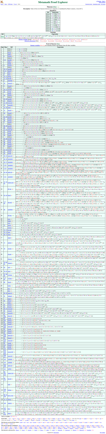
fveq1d (9, 101)
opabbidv (10, 209)
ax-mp (9, 230)
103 (5, 326)
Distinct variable (23, 39)
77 (4, 242)
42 (4, 172)
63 (4, 195)
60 (6, 172)
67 (4, 274)
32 (6, 182)
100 (5, 316)
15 (6, 76)
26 (6, 99)
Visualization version (96, 4)
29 (4, 105)
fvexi (9, 72)
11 (6, 69)
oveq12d (10, 103)
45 (4, 138)
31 (4, 110)
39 (6, 126)
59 (5, 168)
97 (6, 308)
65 (4, 203)
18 (4, 83)
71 (4, 225)
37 (4, 129)
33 (4, 117)
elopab (9, 254)
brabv (9, 285)
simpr (9, 61)
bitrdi (9, 195)
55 (6, 156)
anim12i (10, 293)
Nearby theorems (102, 2)
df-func (10, 215)
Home (6, 4)
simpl (9, 54)
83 (6, 271)
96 (4, 308)
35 (4, 118)
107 (5, 331)
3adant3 (10, 296)
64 (6, 195)
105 (5, 327)
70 (4, 232)
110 (5, 340)
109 (5, 336)
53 (4, 151)
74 (6, 232)
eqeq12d (10, 129)
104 (5, 324)
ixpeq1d (10, 83)
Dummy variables (35, 45)
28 (6, 103)
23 (4, 103)
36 (4, 120)
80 (6, 262)
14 (4, 76)
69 (4, 234)
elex (9, 288)
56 (6, 159)
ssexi (9, 271)
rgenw (9, 225)
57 (6, 162)
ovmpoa (10, 275)
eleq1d (9, 300)
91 (4, 296)
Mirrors (2, 4)
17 (4, 182)
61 (5, 177)
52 (6, 149)
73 (6, 230)
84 (4, 275)
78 (4, 248)
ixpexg (9, 227)
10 (4, 69)
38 (4, 126)
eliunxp (10, 259)
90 (6, 293)
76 (4, 271)
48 (4, 142)
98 (4, 311)
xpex (9, 232)
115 (5, 348)
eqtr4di (10, 60)
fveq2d (9, 56)
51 (4, 149)
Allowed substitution (30, 41)
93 (4, 300)
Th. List (15, 4)
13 (4, 78)
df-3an (9, 189)
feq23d (9, 71)
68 (6, 274)
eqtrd (9, 107)
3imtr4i (10, 263)
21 (6, 89)
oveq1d (10, 311)
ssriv (9, 267)
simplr (9, 63)
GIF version (103, 4)
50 (4, 156)
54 (4, 153)
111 (5, 341)
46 (6, 138)
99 (4, 313)
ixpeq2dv (10, 105)
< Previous (98, 1)
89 (4, 293)
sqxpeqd (10, 80)
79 (4, 262)
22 (4, 91)
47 (4, 140)
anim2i (9, 242)
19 (4, 107)
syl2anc (10, 278)
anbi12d (10, 172)
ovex (9, 219)
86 (4, 282)
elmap (9, 76)
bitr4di (9, 78)
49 (4, 144)
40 (4, 127)
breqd (9, 282)
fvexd (9, 52)
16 (6, 78)
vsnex (9, 221)
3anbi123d (10, 182)
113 (5, 345)
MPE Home (10, 4)
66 (4, 209)
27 (4, 101)
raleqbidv (10, 159)
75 (6, 234)
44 (4, 159)
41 (6, 129)
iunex (9, 234)
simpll (9, 93)
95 (4, 315)
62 (4, 183)
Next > (103, 1)
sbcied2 (10, 202)
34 (6, 117)
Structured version (88, 4)
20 (4, 89)
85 (4, 279)
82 (4, 267)
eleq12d (10, 316)
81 (4, 264)
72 (4, 230)
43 (4, 162)
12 (5, 71)
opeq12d (10, 335)
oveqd (9, 91)
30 (6, 107)
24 (4, 95)
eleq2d (9, 110)
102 (5, 320)
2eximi (9, 248)
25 (4, 99)
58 (5, 165)
